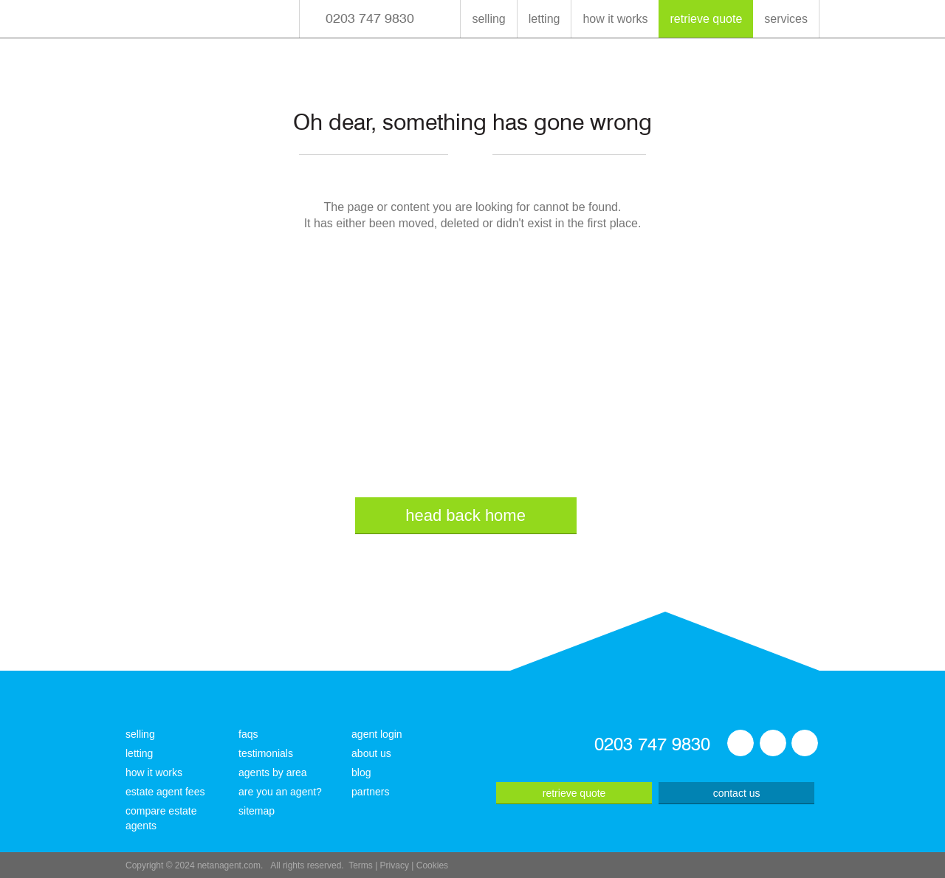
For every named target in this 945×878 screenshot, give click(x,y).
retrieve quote (706, 19)
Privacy (394, 865)
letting (544, 19)
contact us (736, 793)
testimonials (265, 753)
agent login (376, 734)
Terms (360, 865)
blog (361, 772)
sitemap (256, 811)
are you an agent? (280, 792)
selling (488, 19)
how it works (615, 19)
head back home (465, 515)
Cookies (432, 865)
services (786, 19)
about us (371, 753)
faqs (248, 734)
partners (370, 792)
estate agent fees (165, 792)
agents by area (272, 772)
